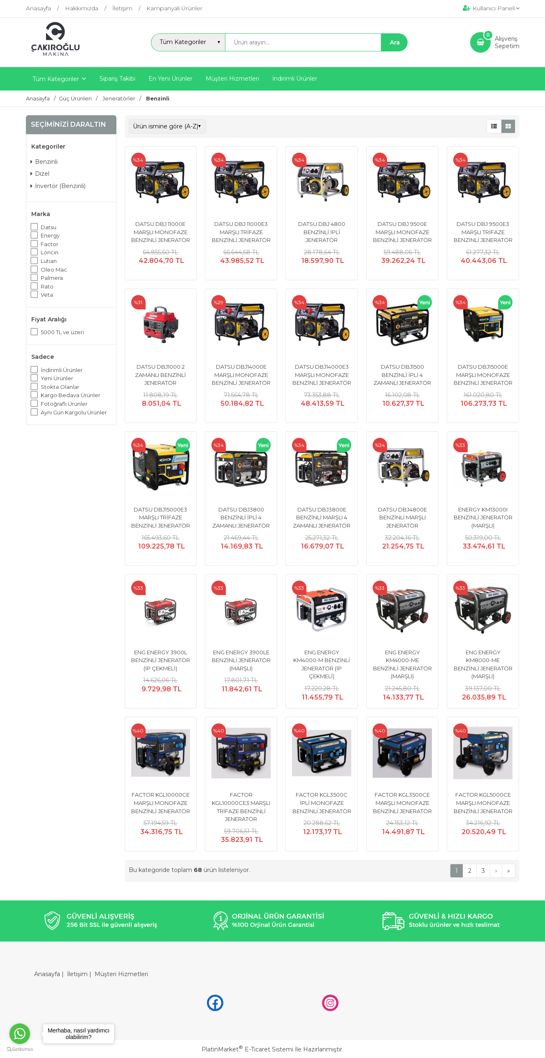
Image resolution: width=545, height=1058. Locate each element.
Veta (47, 294)
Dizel (39, 173)
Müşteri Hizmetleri (121, 974)
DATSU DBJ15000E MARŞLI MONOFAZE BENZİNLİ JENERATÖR (483, 374)
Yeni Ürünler (57, 378)
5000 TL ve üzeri (62, 332)
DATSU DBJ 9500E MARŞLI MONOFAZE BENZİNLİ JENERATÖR (402, 232)
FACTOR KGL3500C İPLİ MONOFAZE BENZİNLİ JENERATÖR (321, 802)
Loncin (49, 252)
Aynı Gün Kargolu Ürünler (74, 412)
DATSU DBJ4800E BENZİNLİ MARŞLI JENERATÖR (402, 517)
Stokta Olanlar (60, 387)
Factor (49, 244)
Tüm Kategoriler (55, 79)
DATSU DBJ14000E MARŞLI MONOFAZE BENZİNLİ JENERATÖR (241, 374)
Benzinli (44, 161)
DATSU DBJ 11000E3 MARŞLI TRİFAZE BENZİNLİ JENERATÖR (241, 232)
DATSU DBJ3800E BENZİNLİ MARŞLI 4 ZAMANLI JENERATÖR (321, 517)
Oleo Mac (54, 269)
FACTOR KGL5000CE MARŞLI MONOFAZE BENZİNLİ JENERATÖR (483, 802)
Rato (47, 286)
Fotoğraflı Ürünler (64, 403)
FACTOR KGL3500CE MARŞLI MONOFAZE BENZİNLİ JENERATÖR (402, 802)
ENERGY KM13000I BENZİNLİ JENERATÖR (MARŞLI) (483, 517)
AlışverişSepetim (507, 42)
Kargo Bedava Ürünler (70, 395)
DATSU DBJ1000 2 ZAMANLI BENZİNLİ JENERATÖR (160, 374)
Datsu (48, 227)
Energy (50, 235)
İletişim (77, 974)
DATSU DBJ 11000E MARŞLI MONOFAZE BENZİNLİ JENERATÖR (160, 232)
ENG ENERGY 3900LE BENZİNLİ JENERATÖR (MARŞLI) (241, 660)
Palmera (52, 277)
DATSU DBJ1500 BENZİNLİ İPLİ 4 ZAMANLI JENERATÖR (402, 374)
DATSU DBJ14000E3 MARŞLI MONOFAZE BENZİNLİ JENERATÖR (321, 374)
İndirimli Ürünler (62, 370)
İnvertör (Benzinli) (58, 186)
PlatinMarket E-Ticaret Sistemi (247, 1049)
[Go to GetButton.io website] (20, 1049)
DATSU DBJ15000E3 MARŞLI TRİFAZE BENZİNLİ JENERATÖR (160, 517)
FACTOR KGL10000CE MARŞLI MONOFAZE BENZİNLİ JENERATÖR (160, 802)
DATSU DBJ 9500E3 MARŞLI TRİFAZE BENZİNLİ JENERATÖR (483, 232)
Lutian (49, 261)
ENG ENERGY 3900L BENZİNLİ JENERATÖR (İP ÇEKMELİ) (160, 660)
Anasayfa (47, 974)
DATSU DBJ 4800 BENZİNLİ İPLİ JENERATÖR (321, 232)
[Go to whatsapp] (19, 1033)
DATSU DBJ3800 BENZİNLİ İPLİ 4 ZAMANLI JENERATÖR (241, 517)
